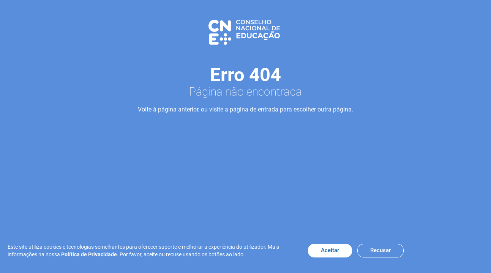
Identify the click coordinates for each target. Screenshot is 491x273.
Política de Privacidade (89, 254)
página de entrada (254, 109)
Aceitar (330, 250)
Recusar (380, 250)
